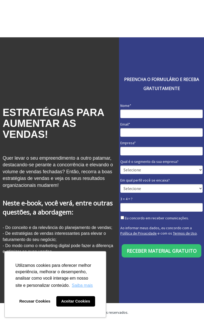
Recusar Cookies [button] (34, 301)
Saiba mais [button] (82, 285)
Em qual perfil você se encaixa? (145, 180)
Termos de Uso (185, 233)
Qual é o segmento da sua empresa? (149, 161)
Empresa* (128, 143)
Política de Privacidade (138, 233)
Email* (125, 124)
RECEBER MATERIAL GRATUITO (162, 251)
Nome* (125, 105)
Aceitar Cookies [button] (75, 301)
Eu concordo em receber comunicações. (155, 218)
